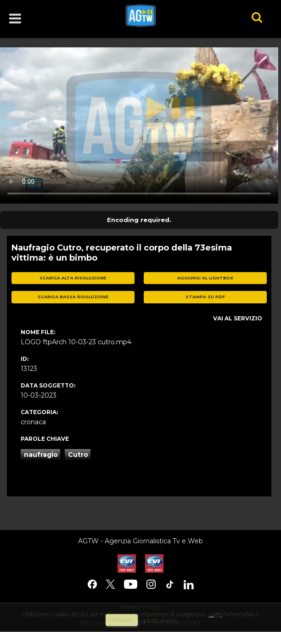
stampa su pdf (205, 296)
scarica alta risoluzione (72, 277)
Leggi (214, 614)
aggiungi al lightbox (205, 277)
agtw (175, 15)
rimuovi (122, 620)
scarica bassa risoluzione (73, 296)
